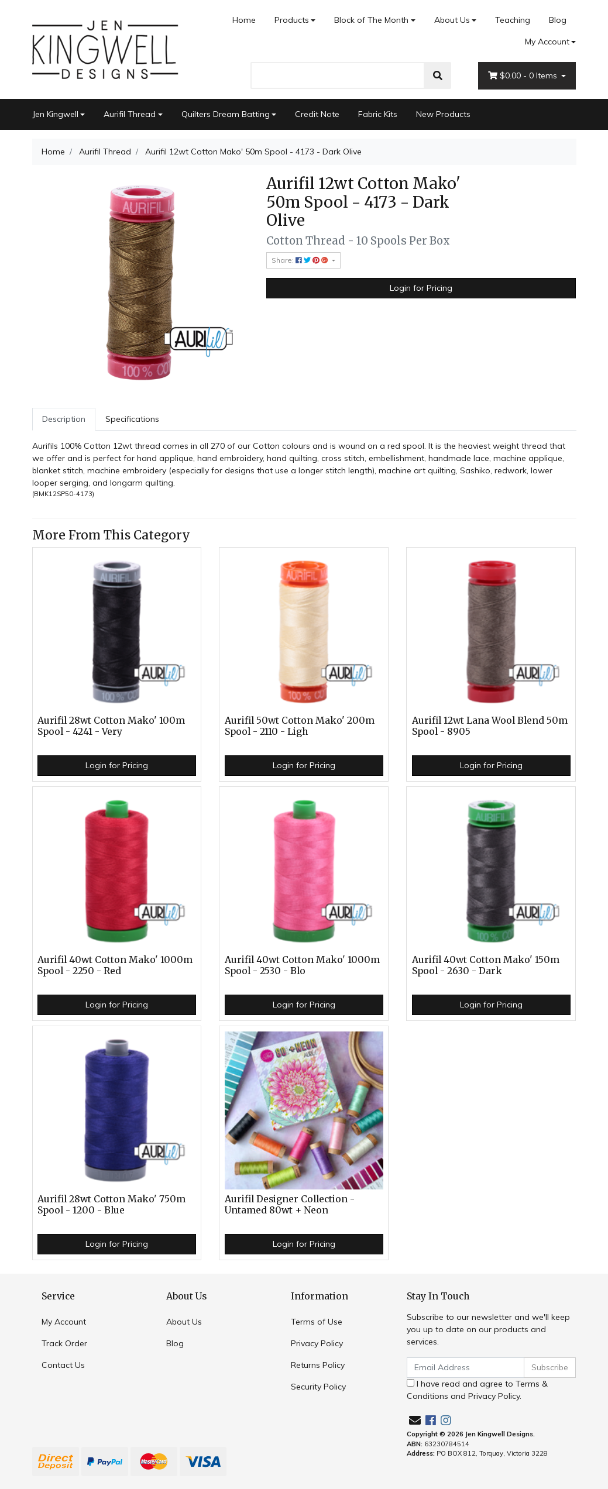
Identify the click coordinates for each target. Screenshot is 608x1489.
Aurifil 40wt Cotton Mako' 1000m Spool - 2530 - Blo (302, 965)
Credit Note (317, 114)
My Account (64, 1321)
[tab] (63, 419)
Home (244, 20)
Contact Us (63, 1365)
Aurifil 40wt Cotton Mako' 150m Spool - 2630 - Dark (485, 965)
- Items (523, 76)
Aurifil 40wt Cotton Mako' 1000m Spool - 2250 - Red (115, 965)
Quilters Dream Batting (225, 114)
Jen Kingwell (55, 114)
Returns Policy (318, 1365)
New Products (443, 114)
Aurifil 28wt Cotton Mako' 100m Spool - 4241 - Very (111, 726)
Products (291, 20)
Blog (557, 20)
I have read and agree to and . (477, 1389)
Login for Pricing (421, 288)
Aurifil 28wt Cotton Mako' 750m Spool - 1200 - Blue (111, 1205)
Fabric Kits (377, 114)
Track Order (64, 1343)
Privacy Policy (317, 1343)
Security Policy (318, 1386)
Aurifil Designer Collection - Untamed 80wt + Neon (290, 1205)
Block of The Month (371, 20)
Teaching (512, 20)
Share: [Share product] (301, 260)
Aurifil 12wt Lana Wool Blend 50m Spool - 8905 (490, 726)
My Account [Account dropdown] (547, 41)
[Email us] (415, 1420)
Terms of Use (316, 1321)
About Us (452, 20)
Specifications (132, 419)
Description (63, 419)
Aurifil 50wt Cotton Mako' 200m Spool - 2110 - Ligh (300, 726)
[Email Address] (466, 1367)
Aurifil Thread (130, 114)
